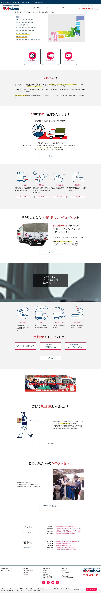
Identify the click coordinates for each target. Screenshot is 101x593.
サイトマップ (65, 574)
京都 (20, 30)
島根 (26, 33)
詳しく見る (23, 196)
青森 (17, 19)
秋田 (20, 19)
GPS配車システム (47, 572)
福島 (32, 19)
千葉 (24, 25)
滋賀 (23, 30)
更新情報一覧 (27, 547)
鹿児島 (35, 39)
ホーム (25, 8)
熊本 (26, 39)
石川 (29, 27)
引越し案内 (50, 252)
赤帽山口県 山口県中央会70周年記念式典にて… (68, 528)
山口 (29, 33)
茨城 (23, 22)
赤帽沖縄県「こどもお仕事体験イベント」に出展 (68, 531)
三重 (35, 27)
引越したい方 (48, 8)
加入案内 (16, 2)
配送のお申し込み (25, 2)
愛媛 (17, 36)
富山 (17, 27)
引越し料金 (25, 572)
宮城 (29, 19)
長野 (26, 22)
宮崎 (32, 39)
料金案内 (64, 568)
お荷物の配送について (6, 568)
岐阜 (20, 27)
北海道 (17, 16)
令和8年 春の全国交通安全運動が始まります (67, 526)
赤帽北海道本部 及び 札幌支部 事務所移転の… (68, 541)
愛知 (26, 27)
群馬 (29, 22)
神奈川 (20, 25)
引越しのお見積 (39, 2)
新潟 (17, 22)
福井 (32, 27)
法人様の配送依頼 (47, 577)
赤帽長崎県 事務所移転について (64, 543)
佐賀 (20, 39)
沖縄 (39, 39)
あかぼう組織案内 (6, 2)
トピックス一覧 (27, 532)
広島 (23, 33)
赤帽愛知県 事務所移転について (64, 545)
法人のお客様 (60, 8)
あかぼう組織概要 (67, 577)
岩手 (23, 19)
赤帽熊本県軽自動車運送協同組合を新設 (66, 549)
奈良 (26, 30)
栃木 (20, 22)
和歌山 (29, 30)
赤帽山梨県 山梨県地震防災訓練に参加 (65, 533)
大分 (29, 39)
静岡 (23, 27)
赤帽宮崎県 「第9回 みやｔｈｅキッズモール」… (68, 530)
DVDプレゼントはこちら (50, 507)
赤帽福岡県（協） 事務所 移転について (65, 547)
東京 (17, 25)
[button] (27, 383)
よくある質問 (65, 572)
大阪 (17, 30)
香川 (20, 36)
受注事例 (45, 570)
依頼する (77, 196)
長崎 (23, 39)
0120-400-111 (87, 8)
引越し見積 (25, 574)
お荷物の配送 (36, 8)
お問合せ (50, 156)
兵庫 (33, 30)
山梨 (32, 22)
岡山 (20, 33)
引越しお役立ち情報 (28, 570)
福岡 (17, 39)
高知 (23, 36)
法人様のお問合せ (47, 576)
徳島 (26, 36)
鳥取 (17, 33)
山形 (26, 19)
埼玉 (27, 25)
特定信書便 (45, 574)
